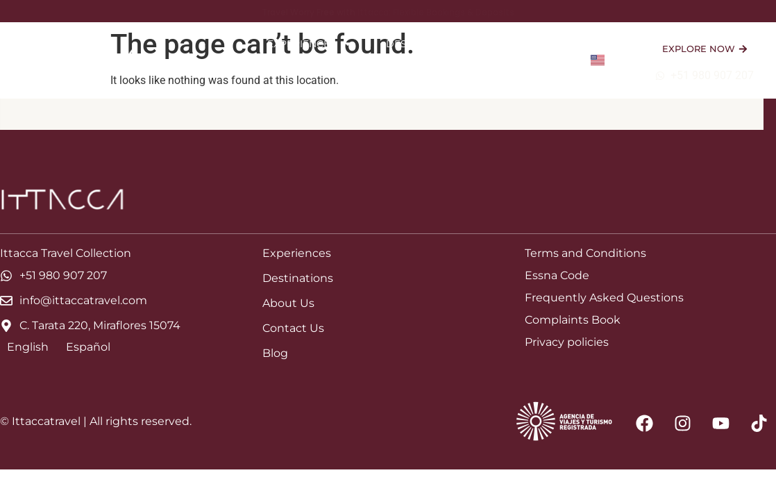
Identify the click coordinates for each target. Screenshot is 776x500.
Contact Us (533, 75)
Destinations (431, 44)
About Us (536, 44)
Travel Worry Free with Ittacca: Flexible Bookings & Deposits (388, 12)
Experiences (310, 44)
